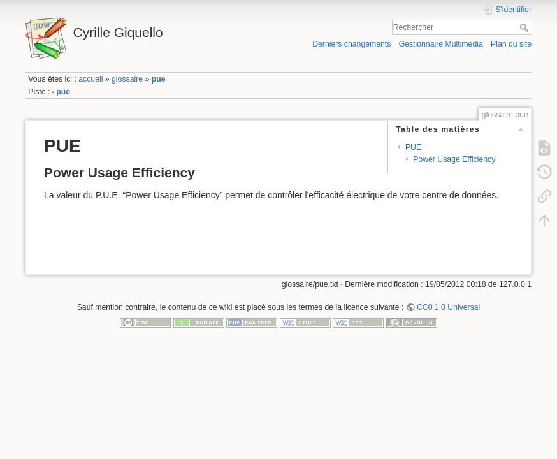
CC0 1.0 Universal (448, 307)
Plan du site (511, 44)
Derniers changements (351, 44)
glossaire (127, 79)
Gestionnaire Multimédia (441, 44)
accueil (90, 79)
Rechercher (525, 27)
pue (159, 79)
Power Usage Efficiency (454, 159)
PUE (413, 147)
